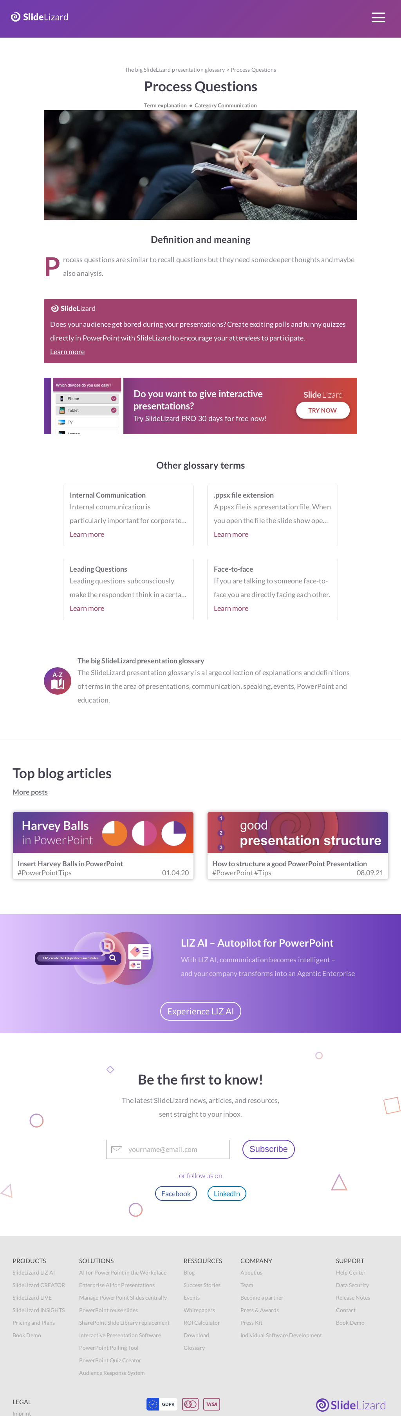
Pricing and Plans (34, 1322)
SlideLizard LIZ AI (34, 1272)
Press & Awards (259, 1310)
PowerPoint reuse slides (108, 1310)
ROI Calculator (202, 1322)
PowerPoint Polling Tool (109, 1347)
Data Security (352, 1285)
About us (251, 1272)
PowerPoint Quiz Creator (110, 1360)
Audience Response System (112, 1372)
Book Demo (27, 1335)
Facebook (176, 1193)
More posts (30, 792)
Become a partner (262, 1297)
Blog (189, 1272)
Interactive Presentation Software (120, 1335)
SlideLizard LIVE (32, 1297)
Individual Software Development (281, 1335)
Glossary (194, 1347)
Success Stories (202, 1285)
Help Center (351, 1272)
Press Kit (251, 1322)
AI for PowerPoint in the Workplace (122, 1272)
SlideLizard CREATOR (39, 1285)
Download (196, 1335)
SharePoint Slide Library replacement (124, 1322)
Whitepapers (199, 1310)
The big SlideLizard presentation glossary (175, 69)
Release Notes (353, 1297)
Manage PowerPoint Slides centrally (123, 1297)
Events (192, 1297)
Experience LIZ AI (200, 1011)
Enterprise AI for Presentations (117, 1285)
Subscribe (268, 1149)
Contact (346, 1310)
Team (246, 1285)
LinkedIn (227, 1193)
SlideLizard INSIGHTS (39, 1310)
